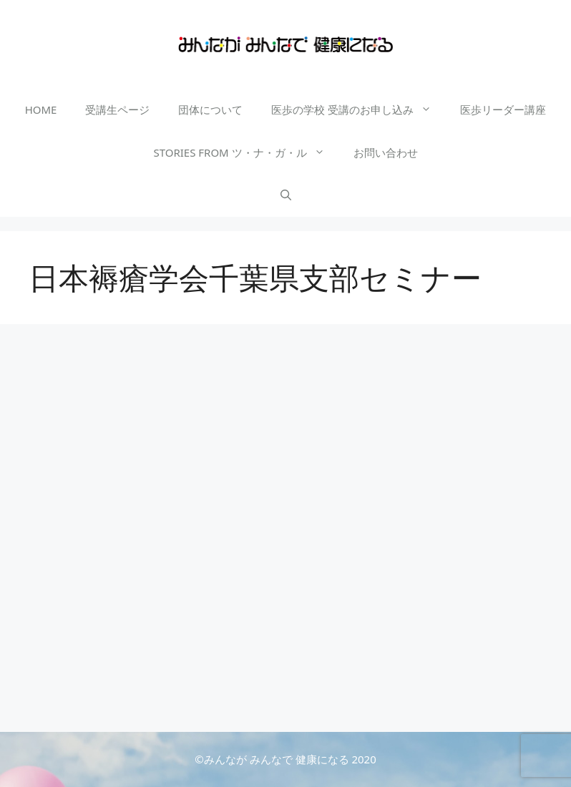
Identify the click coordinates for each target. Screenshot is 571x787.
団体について (210, 109)
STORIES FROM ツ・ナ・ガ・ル (245, 152)
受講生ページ (117, 109)
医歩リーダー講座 (503, 109)
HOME (41, 109)
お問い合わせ (385, 152)
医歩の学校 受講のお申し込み (358, 109)
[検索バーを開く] (286, 195)
